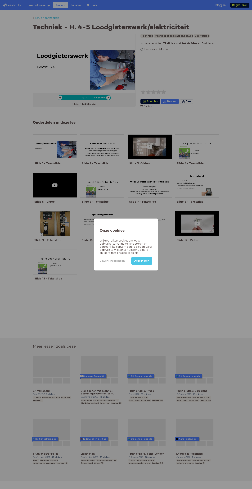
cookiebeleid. (130, 252)
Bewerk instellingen (112, 260)
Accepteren (141, 260)
